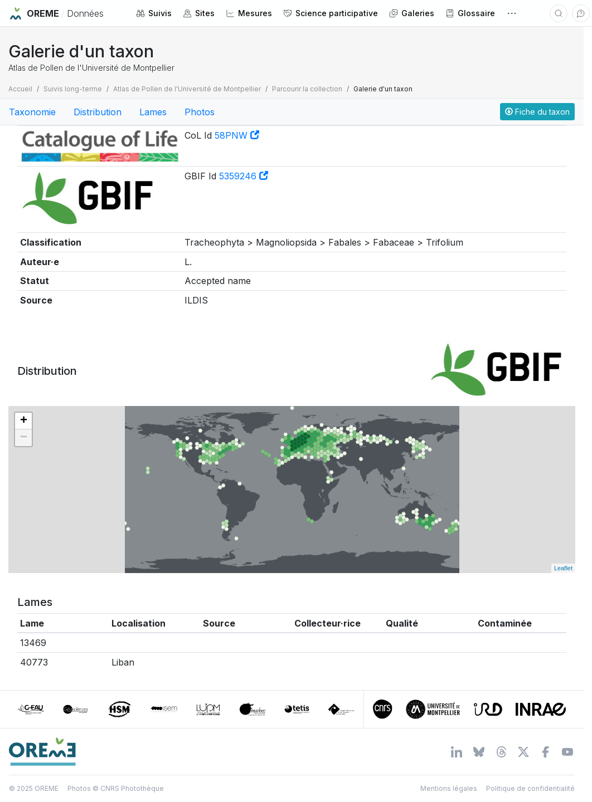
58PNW (237, 135)
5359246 (243, 176)
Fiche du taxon (537, 111)
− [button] (23, 437)
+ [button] (23, 421)
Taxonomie (32, 112)
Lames (153, 112)
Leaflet (563, 568)
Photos (200, 112)
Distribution (98, 112)
